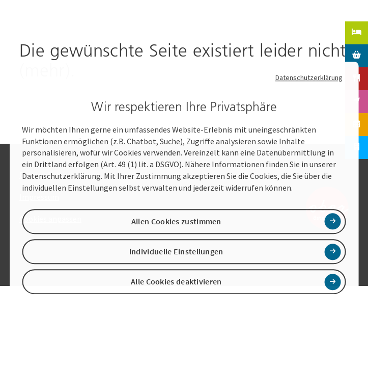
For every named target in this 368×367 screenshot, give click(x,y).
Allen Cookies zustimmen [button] (176, 221)
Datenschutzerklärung (309, 77)
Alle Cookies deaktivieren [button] (176, 282)
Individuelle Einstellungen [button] (176, 251)
